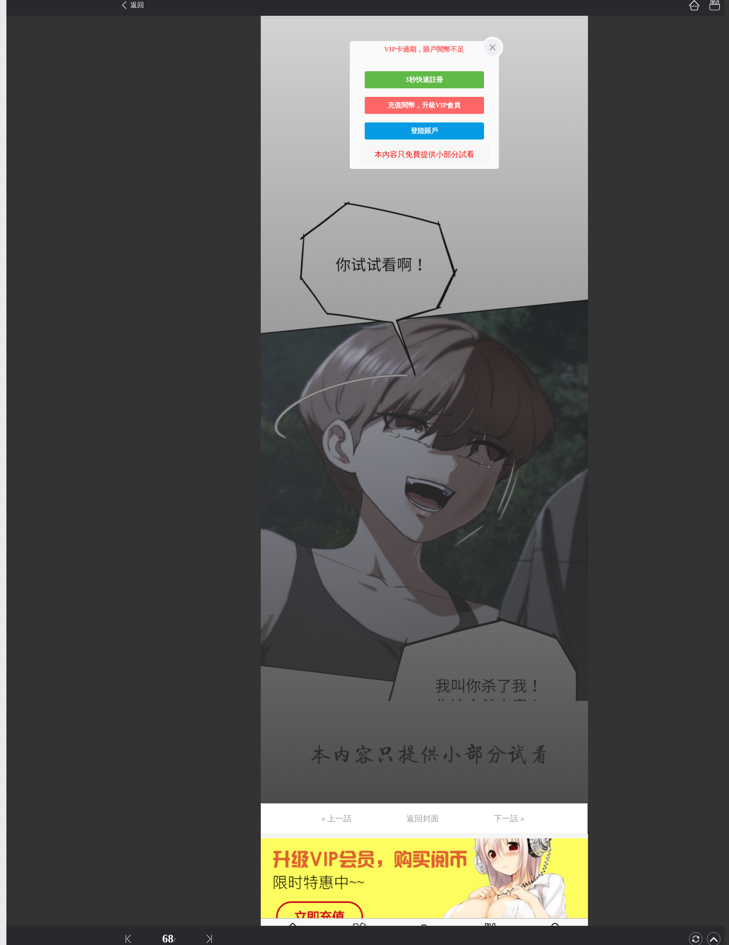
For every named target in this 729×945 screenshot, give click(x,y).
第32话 (20, 631)
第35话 (20, 691)
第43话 (20, 852)
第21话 (20, 411)
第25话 (20, 491)
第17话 (20, 330)
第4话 (18, 70)
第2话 (18, 30)
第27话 (20, 531)
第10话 (20, 190)
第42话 (20, 832)
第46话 (20, 912)
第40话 (20, 792)
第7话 (18, 130)
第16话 (20, 310)
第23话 (20, 451)
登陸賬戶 (424, 130)
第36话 (20, 711)
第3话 (18, 50)
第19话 (20, 370)
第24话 (20, 471)
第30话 (20, 591)
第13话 (20, 250)
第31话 (20, 611)
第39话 (20, 772)
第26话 (20, 511)
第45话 (20, 892)
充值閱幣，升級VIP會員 (424, 105)
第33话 (20, 651)
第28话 (20, 551)
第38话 (20, 751)
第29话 (20, 571)
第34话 (20, 671)
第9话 (18, 170)
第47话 (20, 932)
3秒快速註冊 (424, 79)
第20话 (20, 391)
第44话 (20, 872)
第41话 (20, 812)
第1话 (18, 10)
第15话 (20, 290)
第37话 (20, 731)
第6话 (18, 110)
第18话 (20, 350)
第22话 (20, 431)
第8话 (18, 150)
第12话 (20, 230)
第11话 (20, 210)
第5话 (18, 90)
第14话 (20, 270)
